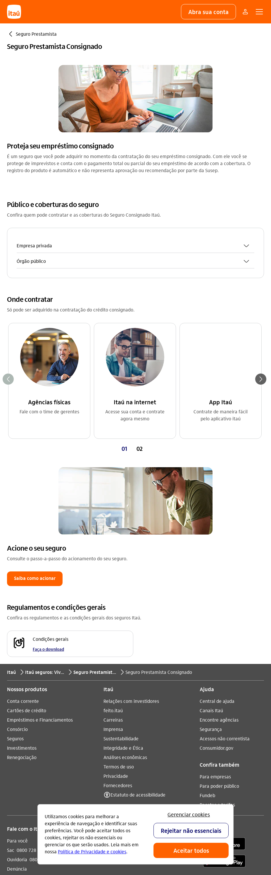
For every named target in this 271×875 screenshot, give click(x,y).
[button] (208, 11)
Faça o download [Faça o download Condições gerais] (48, 518)
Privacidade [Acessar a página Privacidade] (115, 645)
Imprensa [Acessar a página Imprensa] (113, 598)
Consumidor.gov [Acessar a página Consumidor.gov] (216, 617)
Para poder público (219, 655)
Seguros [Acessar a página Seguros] (15, 608)
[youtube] (126, 714)
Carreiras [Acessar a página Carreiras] (113, 589)
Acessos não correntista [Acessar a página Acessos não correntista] (225, 608)
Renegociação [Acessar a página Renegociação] (22, 627)
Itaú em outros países (34, 758)
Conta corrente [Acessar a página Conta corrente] (23, 570)
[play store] (224, 731)
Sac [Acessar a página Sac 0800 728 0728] (10, 719)
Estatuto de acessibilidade (138, 664)
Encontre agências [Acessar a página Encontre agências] (219, 589)
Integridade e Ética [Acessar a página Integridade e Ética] (123, 617)
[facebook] (140, 714)
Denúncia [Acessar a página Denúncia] (17, 738)
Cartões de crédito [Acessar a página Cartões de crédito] (26, 580)
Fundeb (207, 665)
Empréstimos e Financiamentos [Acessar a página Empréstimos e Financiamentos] (40, 589)
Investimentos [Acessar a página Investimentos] (22, 617)
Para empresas (215, 646)
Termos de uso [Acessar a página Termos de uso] (118, 636)
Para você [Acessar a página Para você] (17, 710)
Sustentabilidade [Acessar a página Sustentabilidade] (121, 608)
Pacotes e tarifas (217, 674)
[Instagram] (112, 714)
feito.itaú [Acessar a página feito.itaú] (113, 580)
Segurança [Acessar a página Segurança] (211, 598)
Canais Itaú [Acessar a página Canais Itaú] (211, 580)
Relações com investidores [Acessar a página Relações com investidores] (131, 570)
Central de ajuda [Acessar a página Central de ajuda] (217, 570)
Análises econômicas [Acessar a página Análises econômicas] (125, 627)
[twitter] (154, 714)
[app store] (224, 714)
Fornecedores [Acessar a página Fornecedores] (117, 655)
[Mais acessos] (245, 12)
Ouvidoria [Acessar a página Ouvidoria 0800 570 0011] (17, 729)
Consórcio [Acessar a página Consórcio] (17, 598)
